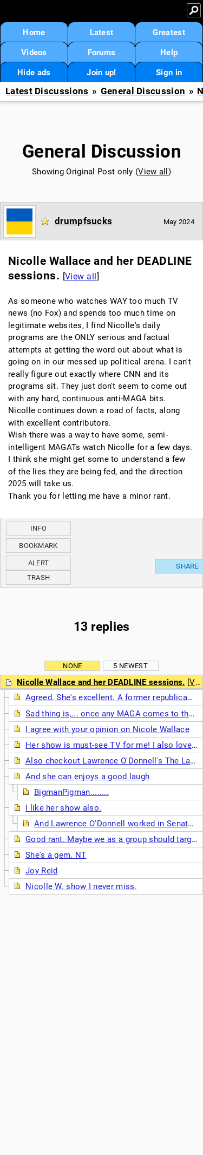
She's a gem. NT (56, 855)
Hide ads (33, 72)
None (72, 666)
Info (38, 528)
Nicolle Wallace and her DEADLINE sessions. (101, 682)
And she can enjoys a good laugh (87, 776)
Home (34, 32)
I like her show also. (63, 808)
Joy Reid (41, 871)
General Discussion (143, 91)
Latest (102, 32)
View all (153, 172)
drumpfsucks (83, 221)
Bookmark (38, 545)
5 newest (130, 666)
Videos (34, 52)
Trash (38, 577)
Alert (38, 563)
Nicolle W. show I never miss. (81, 886)
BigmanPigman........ (71, 792)
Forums (102, 52)
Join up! (101, 72)
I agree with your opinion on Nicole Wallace (107, 729)
